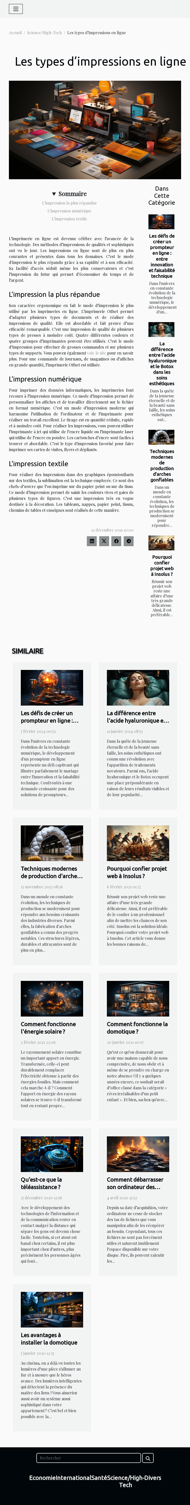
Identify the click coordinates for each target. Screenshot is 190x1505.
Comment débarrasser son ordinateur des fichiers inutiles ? (135, 1187)
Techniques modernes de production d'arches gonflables (162, 466)
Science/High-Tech (44, 32)
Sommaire (72, 194)
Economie (42, 1478)
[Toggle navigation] (16, 9)
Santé (99, 1478)
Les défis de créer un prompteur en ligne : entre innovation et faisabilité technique (162, 256)
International (73, 1478)
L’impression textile (69, 218)
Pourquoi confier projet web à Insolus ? (162, 565)
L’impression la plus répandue (69, 202)
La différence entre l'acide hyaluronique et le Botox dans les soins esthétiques (162, 363)
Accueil (15, 32)
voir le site (96, 353)
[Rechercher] (88, 1458)
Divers (152, 1478)
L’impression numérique (69, 210)
